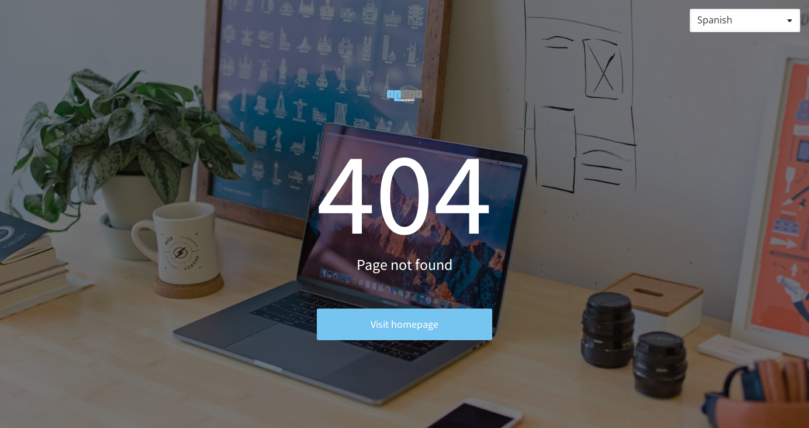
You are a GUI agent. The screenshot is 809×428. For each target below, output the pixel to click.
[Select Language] (745, 20)
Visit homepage (404, 324)
